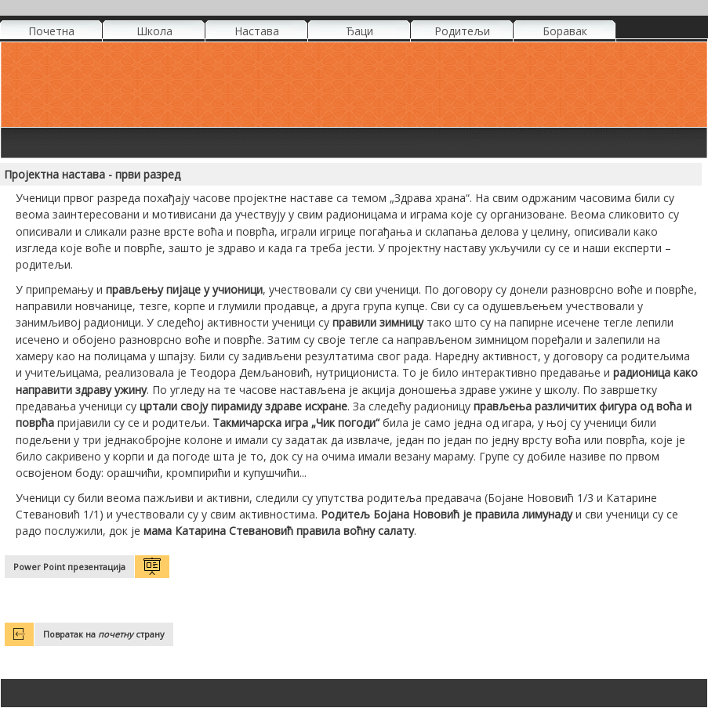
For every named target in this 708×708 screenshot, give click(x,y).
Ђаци (359, 30)
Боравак (565, 30)
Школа (154, 30)
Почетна (51, 30)
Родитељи (462, 30)
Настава (256, 30)
